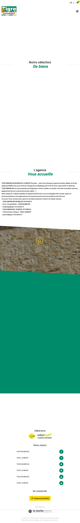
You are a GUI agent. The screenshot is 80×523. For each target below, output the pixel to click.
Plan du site (25, 510)
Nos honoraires (44, 510)
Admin (56, 510)
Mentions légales (34, 510)
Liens (51, 510)
